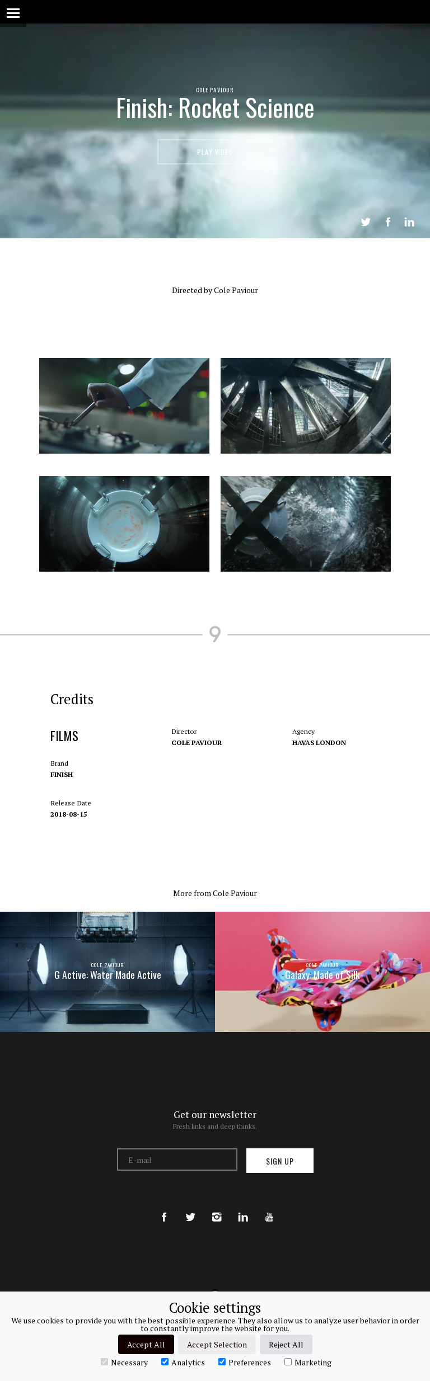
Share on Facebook (388, 222)
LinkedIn (409, 222)
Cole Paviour (215, 89)
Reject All (286, 1344)
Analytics (183, 1362)
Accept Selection (217, 1344)
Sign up (280, 1161)
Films (65, 747)
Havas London (318, 753)
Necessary (124, 1362)
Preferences (244, 1362)
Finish (62, 785)
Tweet (366, 222)
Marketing (307, 1362)
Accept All (146, 1344)
